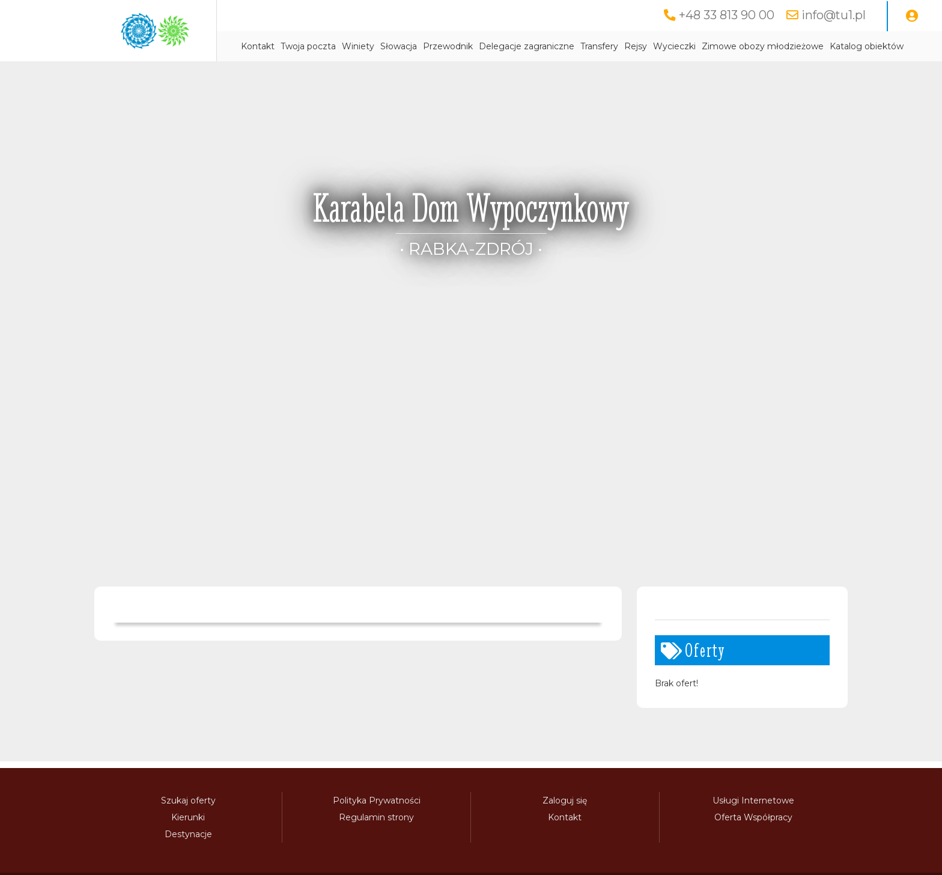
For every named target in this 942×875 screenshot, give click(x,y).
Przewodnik (448, 46)
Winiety (358, 46)
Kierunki (188, 817)
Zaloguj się (564, 800)
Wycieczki (674, 46)
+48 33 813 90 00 (726, 15)
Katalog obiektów (867, 46)
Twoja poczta (308, 46)
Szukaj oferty (188, 800)
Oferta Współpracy (753, 817)
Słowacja (398, 46)
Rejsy (635, 46)
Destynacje (188, 834)
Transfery (599, 46)
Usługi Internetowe (753, 800)
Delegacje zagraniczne (526, 46)
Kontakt (258, 46)
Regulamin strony (376, 817)
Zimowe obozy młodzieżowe (763, 46)
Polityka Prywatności (377, 800)
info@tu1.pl (833, 15)
